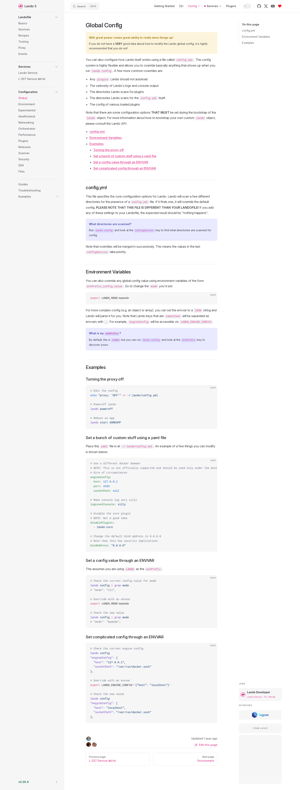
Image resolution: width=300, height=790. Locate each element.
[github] (259, 6)
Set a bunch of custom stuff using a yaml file (124, 156)
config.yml (248, 30)
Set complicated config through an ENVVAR (124, 168)
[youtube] (272, 6)
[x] (265, 6)
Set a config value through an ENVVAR (120, 162)
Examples (248, 42)
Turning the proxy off (108, 150)
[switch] (247, 6)
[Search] (84, 6)
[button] (38, 17)
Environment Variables (256, 36)
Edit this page (206, 744)
